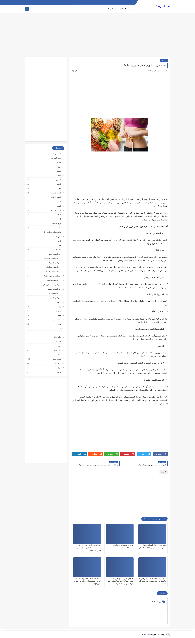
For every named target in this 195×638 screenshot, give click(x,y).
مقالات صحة (56, 359)
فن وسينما (57, 346)
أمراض (58, 162)
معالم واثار (124, 9)
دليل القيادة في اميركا (53, 272)
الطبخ (59, 206)
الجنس (58, 189)
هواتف (58, 372)
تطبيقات (110, 9)
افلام (59, 175)
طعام (59, 333)
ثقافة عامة (57, 250)
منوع (59, 368)
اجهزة (59, 167)
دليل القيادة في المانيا (53, 267)
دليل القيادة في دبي (54, 289)
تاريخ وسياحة (56, 223)
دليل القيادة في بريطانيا (52, 276)
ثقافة (59, 245)
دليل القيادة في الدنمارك (52, 258)
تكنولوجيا (58, 237)
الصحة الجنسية (55, 193)
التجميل (58, 180)
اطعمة (58, 171)
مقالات (58, 355)
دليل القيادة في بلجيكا (53, 280)
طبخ (59, 328)
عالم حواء (57, 337)
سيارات (58, 311)
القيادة (58, 215)
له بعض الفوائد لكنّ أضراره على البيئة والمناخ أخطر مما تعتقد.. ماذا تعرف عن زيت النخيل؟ (121, 581)
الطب (59, 202)
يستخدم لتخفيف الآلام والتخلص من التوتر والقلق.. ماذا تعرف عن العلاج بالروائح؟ (87, 581)
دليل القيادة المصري (53, 254)
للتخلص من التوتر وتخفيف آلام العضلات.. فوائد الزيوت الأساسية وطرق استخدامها (88, 547)
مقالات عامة (56, 363)
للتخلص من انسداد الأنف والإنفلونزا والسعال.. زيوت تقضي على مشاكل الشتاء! (152, 581)
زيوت (59, 306)
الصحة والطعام (55, 197)
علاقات (58, 341)
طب (131, 9)
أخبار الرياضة (56, 154)
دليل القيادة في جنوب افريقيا (50, 285)
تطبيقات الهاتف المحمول (52, 232)
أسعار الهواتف (56, 158)
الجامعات (58, 184)
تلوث (59, 241)
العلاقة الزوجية (56, 210)
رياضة (59, 302)
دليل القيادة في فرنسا (53, 293)
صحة (164, 61)
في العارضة (163, 6)
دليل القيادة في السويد (53, 263)
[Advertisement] (97, 36)
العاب (116, 9)
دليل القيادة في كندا (54, 298)
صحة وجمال (57, 320)
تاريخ (59, 219)
